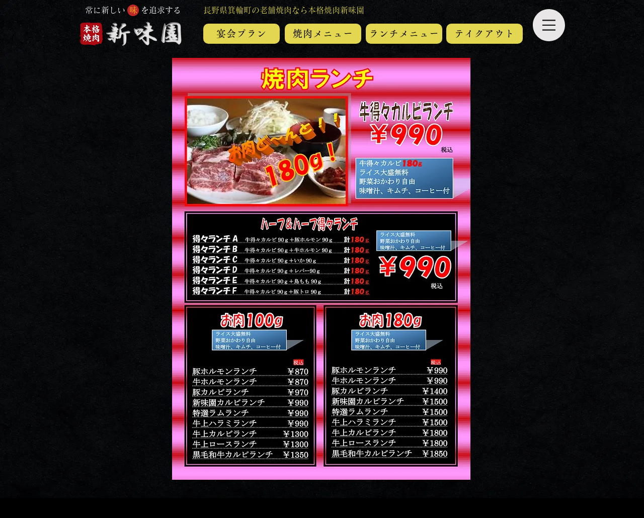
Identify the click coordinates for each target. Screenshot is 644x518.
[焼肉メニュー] (323, 34)
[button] (549, 25)
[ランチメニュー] (404, 34)
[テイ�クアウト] (484, 34)
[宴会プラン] (241, 34)
